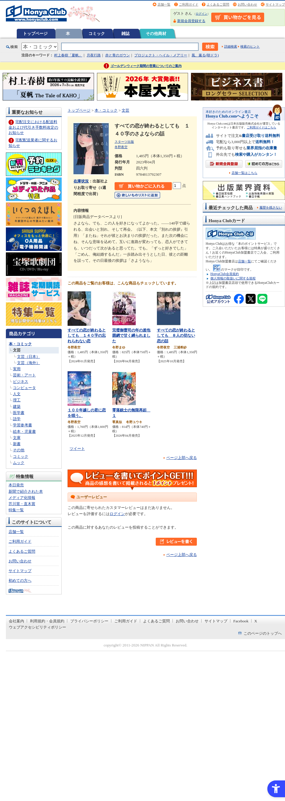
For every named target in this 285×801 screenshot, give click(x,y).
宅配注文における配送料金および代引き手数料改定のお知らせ (33, 127)
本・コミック (20, 344)
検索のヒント (250, 46)
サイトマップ (275, 4)
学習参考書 (22, 425)
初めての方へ (20, 580)
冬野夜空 (121, 147)
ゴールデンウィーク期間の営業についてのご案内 (146, 66)
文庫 (17, 437)
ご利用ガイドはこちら (261, 127)
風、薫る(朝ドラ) (205, 55)
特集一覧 (16, 510)
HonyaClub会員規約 (224, 274)
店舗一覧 (163, 4)
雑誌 (125, 33)
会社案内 (16, 621)
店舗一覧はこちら (244, 173)
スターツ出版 (124, 141)
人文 (17, 394)
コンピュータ (24, 388)
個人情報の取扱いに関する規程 (233, 278)
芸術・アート (24, 375)
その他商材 (156, 33)
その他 (18, 450)
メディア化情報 (22, 497)
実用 (17, 369)
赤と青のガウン (117, 55)
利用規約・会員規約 (47, 621)
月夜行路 (94, 55)
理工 (17, 400)
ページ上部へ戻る (181, 457)
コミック (96, 33)
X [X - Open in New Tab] (255, 621)
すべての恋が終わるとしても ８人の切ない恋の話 (176, 335)
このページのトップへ (263, 633)
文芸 (17, 350)
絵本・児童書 (24, 431)
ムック (18, 462)
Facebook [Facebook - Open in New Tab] (241, 621)
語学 (17, 419)
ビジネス (20, 381)
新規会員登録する (191, 21)
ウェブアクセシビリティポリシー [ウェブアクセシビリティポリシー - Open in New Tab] (37, 627)
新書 (17, 444)
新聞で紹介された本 (26, 491)
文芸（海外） (28, 363)
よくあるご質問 (218, 4)
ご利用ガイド (188, 4)
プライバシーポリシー (89, 621)
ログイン (201, 13)
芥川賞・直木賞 (22, 504)
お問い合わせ (247, 4)
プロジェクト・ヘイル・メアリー (160, 55)
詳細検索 (230, 46)
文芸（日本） (28, 356)
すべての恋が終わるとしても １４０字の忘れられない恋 (87, 335)
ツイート (77, 448)
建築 (17, 406)
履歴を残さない (270, 207)
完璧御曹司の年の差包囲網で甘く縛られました (131, 335)
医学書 (18, 412)
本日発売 (16, 485)
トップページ (35, 33)
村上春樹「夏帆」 (68, 55)
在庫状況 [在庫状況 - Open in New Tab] (81, 181)
